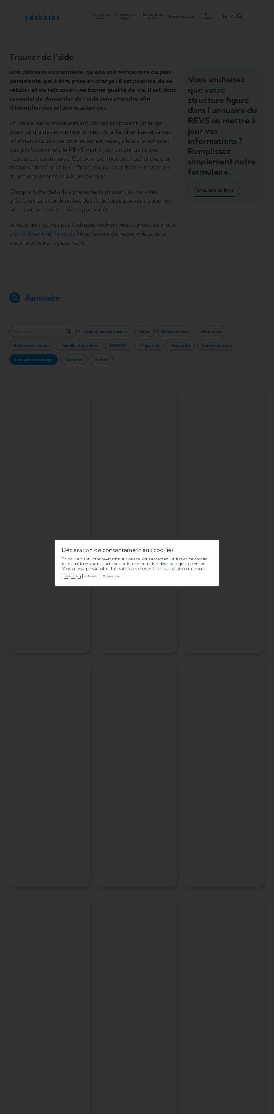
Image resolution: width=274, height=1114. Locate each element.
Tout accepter (71, 576)
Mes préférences (112, 576)
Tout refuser (90, 576)
